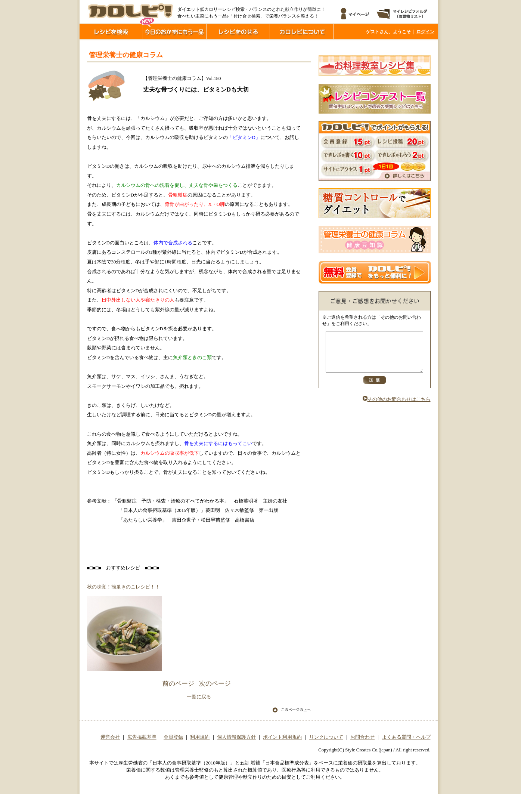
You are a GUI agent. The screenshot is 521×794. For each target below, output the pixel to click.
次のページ (215, 683)
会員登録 (173, 737)
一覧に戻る (199, 696)
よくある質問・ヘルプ (406, 737)
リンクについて (326, 737)
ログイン (425, 32)
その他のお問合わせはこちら (397, 407)
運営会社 (110, 737)
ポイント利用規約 (282, 737)
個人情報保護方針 (236, 737)
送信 (374, 388)
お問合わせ (362, 737)
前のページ (178, 683)
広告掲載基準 (141, 737)
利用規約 (200, 737)
